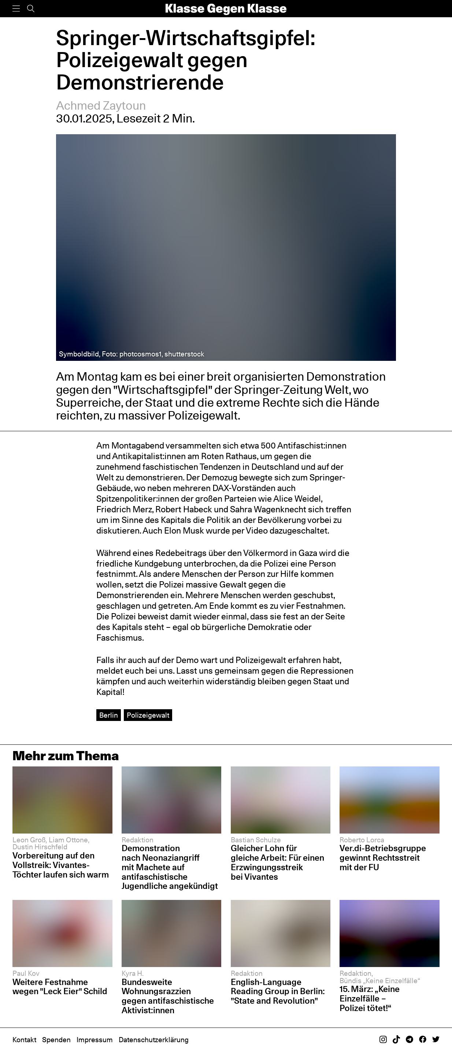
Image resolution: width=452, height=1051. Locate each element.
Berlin (108, 715)
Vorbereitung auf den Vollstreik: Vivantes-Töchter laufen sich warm (60, 865)
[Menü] (16, 9)
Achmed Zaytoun (101, 105)
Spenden (56, 1040)
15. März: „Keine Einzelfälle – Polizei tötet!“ (370, 998)
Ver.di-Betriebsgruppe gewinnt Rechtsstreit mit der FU (383, 857)
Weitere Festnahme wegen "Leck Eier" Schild (59, 987)
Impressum (95, 1040)
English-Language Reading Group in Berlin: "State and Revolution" (278, 991)
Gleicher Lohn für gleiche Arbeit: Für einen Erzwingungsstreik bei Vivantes (277, 862)
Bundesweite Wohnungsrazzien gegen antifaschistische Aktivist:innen (168, 996)
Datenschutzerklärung (154, 1040)
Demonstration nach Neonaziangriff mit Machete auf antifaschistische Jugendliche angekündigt (170, 867)
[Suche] (30, 9)
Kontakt (24, 1040)
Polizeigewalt (148, 715)
